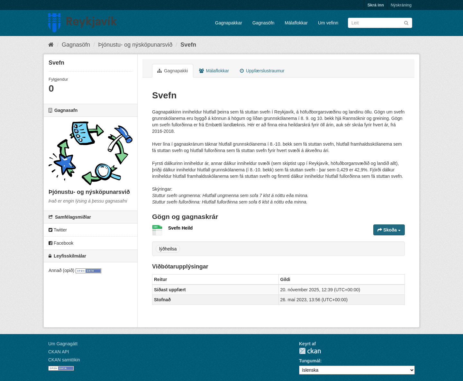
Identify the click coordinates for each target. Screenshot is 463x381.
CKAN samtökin (64, 359)
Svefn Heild (180, 228)
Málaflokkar (296, 22)
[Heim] (51, 44)
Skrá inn (376, 5)
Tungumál (309, 360)
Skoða (389, 229)
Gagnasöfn (263, 22)
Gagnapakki (172, 70)
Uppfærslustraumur (262, 70)
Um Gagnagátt (62, 343)
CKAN (310, 351)
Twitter (58, 229)
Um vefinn (328, 22)
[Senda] (406, 22)
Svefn (188, 44)
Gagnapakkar (228, 22)
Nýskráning (401, 5)
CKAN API (58, 351)
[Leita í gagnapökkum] (380, 23)
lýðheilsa (168, 248)
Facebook (61, 243)
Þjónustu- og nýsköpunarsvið (135, 44)
